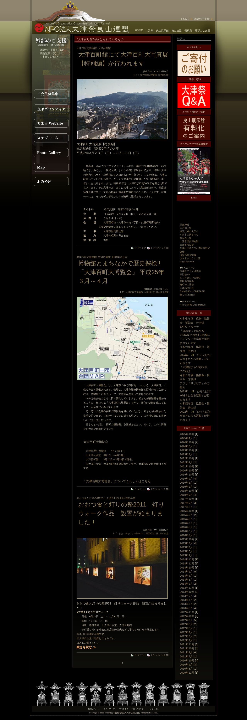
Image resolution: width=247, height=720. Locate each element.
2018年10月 (187, 490)
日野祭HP (185, 274)
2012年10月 (187, 616)
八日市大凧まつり (189, 234)
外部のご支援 (202, 18)
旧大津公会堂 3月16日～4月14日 (103, 455)
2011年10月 (187, 648)
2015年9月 (186, 543)
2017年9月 (186, 502)
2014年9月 (186, 571)
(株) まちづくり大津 (190, 258)
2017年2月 (186, 506)
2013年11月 (187, 587)
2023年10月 (187, 450)
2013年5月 (186, 599)
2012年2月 (186, 640)
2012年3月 (186, 636)
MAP (51, 167)
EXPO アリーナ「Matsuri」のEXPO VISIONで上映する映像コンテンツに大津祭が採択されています (195, 334)
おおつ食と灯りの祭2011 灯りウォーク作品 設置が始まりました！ (121, 513)
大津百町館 (104, 48)
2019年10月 (187, 474)
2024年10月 (187, 442)
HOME (185, 18)
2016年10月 (187, 510)
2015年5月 (186, 551)
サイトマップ (109, 709)
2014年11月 (187, 563)
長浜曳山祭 (185, 238)
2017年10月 (187, 498)
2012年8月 (186, 624)
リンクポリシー (139, 709)
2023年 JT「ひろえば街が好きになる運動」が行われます (195, 395)
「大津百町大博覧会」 (95, 385)
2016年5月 (186, 527)
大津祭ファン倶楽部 (190, 271)
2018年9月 (186, 494)
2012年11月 (187, 612)
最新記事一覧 (48, 53)
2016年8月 (186, 519)
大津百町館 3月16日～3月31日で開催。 (108, 459)
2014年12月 (187, 559)
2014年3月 (186, 579)
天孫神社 (184, 224)
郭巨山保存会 (187, 281)
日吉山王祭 (185, 228)
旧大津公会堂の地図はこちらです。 (97, 638)
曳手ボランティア (51, 108)
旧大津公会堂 (119, 256)
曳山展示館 (162, 30)
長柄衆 (188, 30)
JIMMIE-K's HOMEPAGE (192, 291)
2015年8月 (186, 547)
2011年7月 (186, 656)
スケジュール (51, 138)
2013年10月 (187, 591)
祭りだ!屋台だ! (187, 294)
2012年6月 (186, 628)
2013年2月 (186, 607)
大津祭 (149, 30)
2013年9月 (186, 595)
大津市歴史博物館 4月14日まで (104, 450)
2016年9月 (186, 515)
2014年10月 (187, 567)
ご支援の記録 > (49, 56)
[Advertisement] (170, 6)
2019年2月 (186, 486)
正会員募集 (51, 94)
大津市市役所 (187, 245)
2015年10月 (187, 539)
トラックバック (156, 248)
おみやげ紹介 (51, 181)
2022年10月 (187, 458)
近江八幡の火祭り (189, 231)
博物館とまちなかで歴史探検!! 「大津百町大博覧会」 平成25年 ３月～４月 (124, 272)
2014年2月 (186, 583)
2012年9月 (186, 620)
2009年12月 (187, 672)
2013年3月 (186, 603)
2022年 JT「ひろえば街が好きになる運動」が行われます (195, 415)
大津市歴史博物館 (189, 241)
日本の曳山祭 (187, 288)
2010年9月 (186, 664)
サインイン (154, 709)
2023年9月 (186, 454)
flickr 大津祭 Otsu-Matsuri (193, 304)
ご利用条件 (123, 709)
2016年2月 (186, 535)
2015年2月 (186, 555)
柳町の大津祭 (187, 284)
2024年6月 (186, 446)
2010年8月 (186, 668)
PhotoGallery (51, 152)
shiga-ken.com (187, 261)
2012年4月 (186, 632)
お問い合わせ (93, 709)
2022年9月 (186, 462)
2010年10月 (187, 660)
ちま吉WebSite (51, 123)
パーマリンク (138, 248)
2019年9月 (186, 478)
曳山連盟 (177, 30)
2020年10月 (187, 470)
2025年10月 (187, 434)
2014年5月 (186, 575)
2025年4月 (186, 438)
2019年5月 (186, 482)
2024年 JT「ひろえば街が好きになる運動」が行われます (195, 359)
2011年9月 (186, 652)
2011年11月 (187, 644)
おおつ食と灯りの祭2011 (91, 498)
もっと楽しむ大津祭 (190, 277)
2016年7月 (186, 523)
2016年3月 (186, 531)
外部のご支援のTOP (52, 49)
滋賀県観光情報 (188, 255)
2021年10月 (187, 466)
